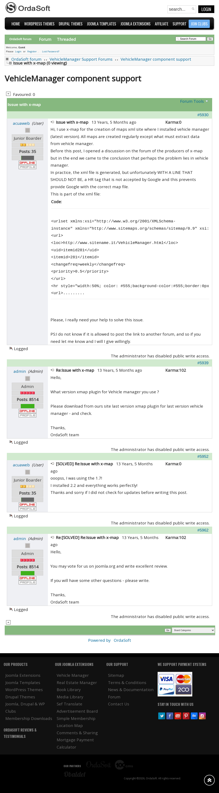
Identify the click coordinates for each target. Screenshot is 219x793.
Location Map (70, 725)
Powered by (100, 640)
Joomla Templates (22, 682)
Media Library (70, 696)
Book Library (69, 689)
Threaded (66, 39)
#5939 (203, 363)
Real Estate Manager (77, 682)
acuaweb (21, 123)
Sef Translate (69, 703)
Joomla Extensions (22, 675)
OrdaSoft (122, 640)
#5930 (203, 115)
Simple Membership (76, 718)
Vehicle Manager (73, 675)
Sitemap (116, 675)
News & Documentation (131, 689)
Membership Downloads (28, 718)
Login (206, 9)
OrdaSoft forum (26, 59)
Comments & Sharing (77, 732)
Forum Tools (192, 101)
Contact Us (118, 703)
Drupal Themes (20, 696)
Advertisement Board (77, 711)
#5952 (203, 456)
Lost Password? (50, 51)
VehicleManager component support (156, 59)
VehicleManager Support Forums (81, 59)
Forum (45, 39)
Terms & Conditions (127, 682)
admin (19, 371)
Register (32, 51)
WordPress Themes (24, 689)
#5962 (203, 530)
